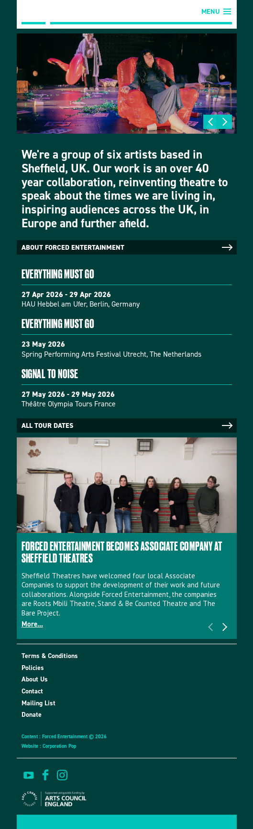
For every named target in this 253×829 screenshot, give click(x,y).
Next (225, 122)
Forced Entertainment (33, 12)
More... (32, 624)
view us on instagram (62, 775)
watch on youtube (29, 775)
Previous (210, 122)
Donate (32, 714)
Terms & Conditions (50, 655)
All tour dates (128, 425)
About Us (35, 679)
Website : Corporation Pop (49, 746)
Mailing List (38, 703)
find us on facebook (45, 775)
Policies (33, 667)
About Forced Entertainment (128, 247)
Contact (32, 691)
